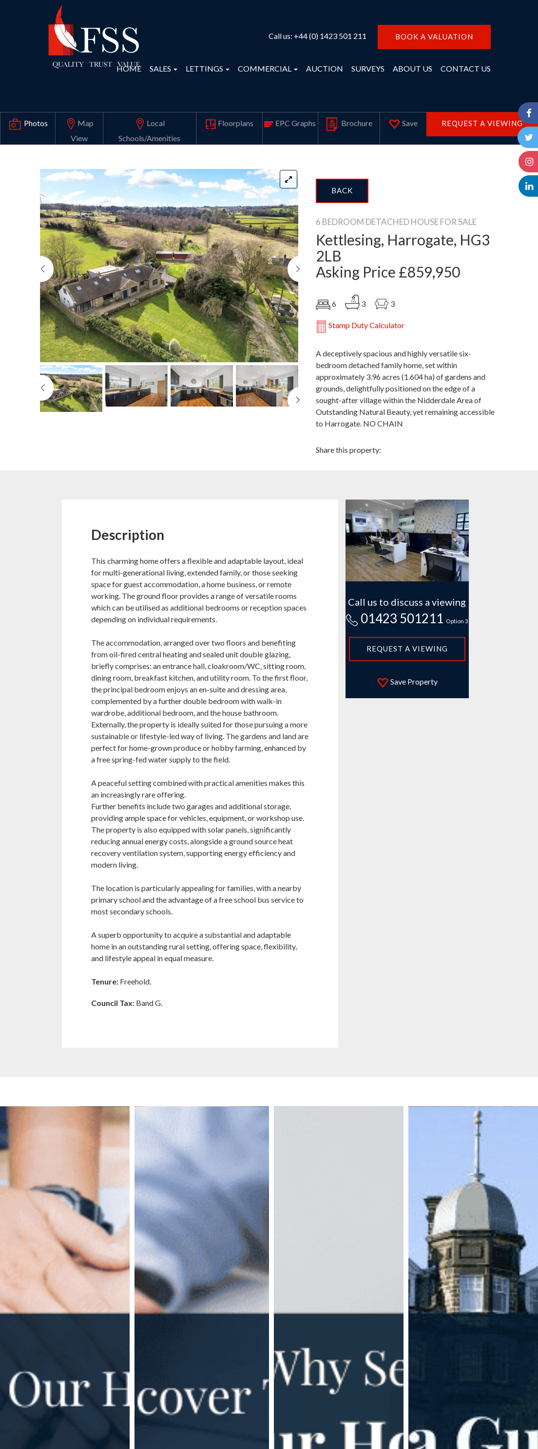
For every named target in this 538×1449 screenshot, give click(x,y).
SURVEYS (367, 68)
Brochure (349, 124)
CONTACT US (466, 68)
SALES (163, 68)
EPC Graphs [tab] (290, 123)
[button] (47, 309)
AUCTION (324, 68)
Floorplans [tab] (229, 124)
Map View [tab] (79, 129)
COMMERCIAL (268, 68)
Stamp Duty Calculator (360, 326)
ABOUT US (412, 68)
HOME (128, 68)
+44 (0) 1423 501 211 (330, 35)
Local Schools (149, 129)
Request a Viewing (482, 123)
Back (342, 190)
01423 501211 (407, 618)
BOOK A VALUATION (434, 36)
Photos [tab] (28, 124)
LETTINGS (208, 68)
